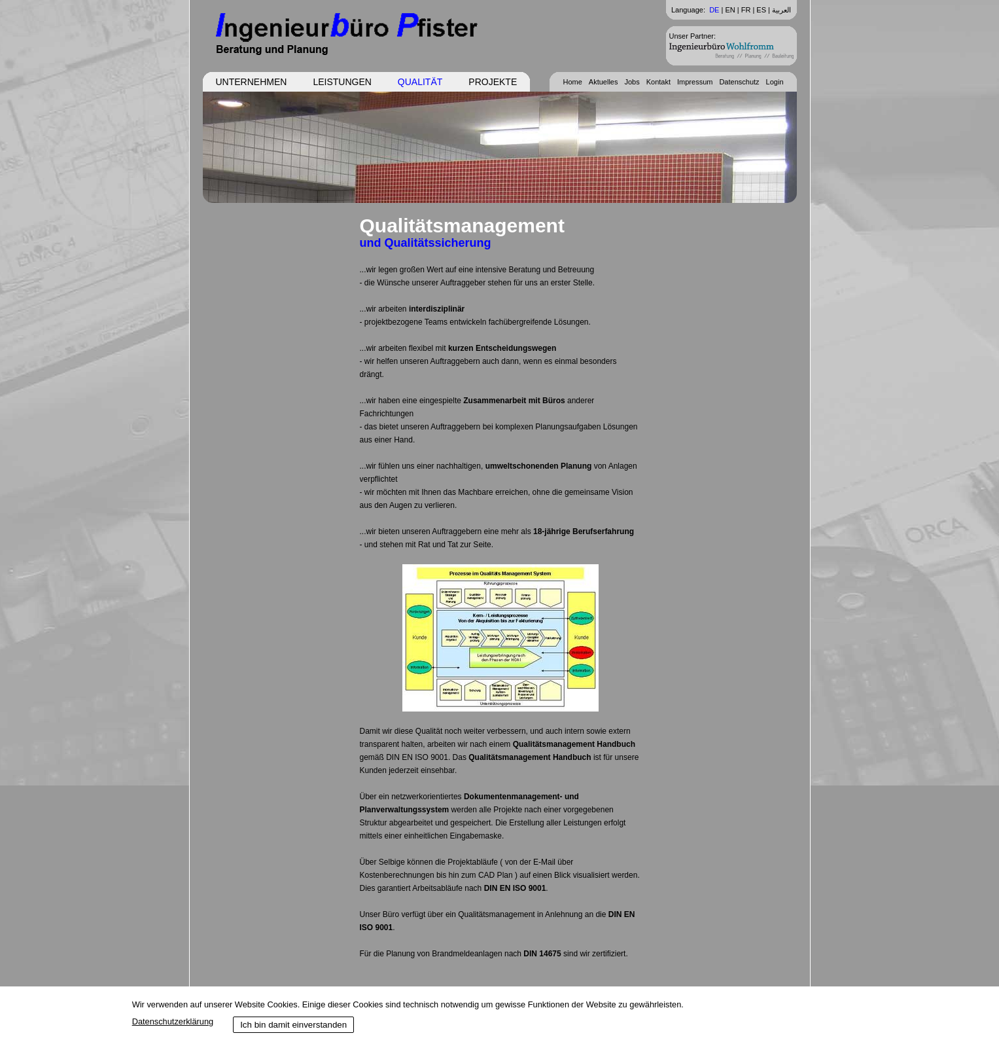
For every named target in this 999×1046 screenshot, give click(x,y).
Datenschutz (739, 82)
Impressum (694, 82)
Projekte (492, 82)
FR (746, 10)
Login (775, 82)
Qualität (420, 82)
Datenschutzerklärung (172, 1021)
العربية (781, 10)
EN (730, 10)
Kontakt (658, 82)
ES (761, 10)
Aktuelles (603, 82)
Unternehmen (251, 82)
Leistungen (342, 82)
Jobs (631, 82)
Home (572, 82)
